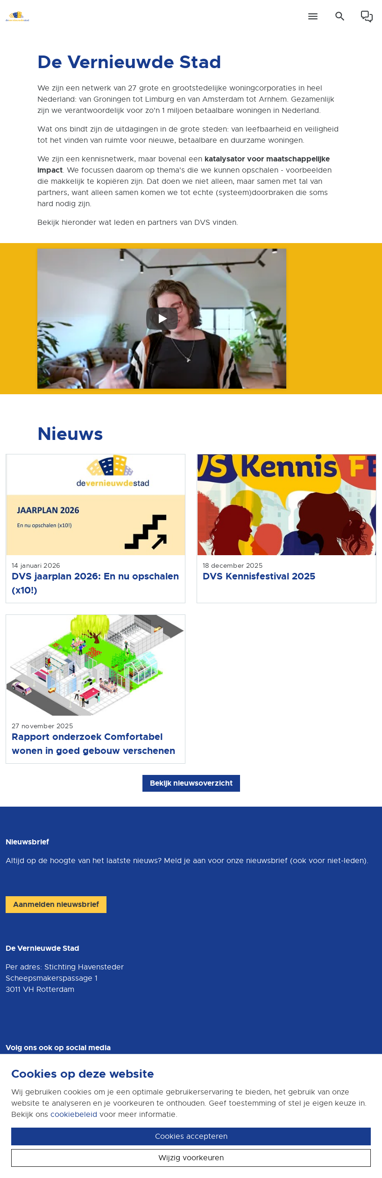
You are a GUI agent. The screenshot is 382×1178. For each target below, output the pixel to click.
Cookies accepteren (191, 1136)
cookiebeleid (73, 1114)
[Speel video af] (162, 318)
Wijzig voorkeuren (191, 1158)
